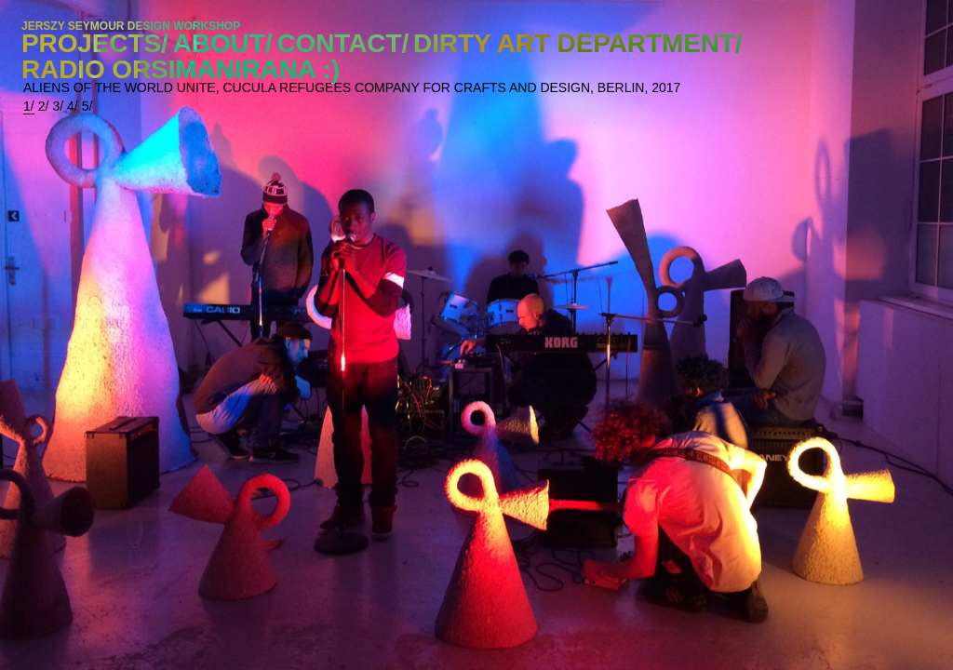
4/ (72, 106)
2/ (43, 106)
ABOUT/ (223, 43)
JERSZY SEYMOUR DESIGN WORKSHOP (130, 26)
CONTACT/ (342, 43)
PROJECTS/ (94, 43)
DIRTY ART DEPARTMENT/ (577, 43)
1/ (28, 106)
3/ (57, 106)
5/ (87, 106)
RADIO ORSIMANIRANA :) (180, 69)
